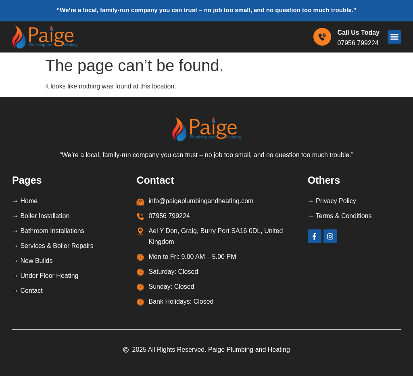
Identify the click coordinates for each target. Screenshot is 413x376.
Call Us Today (358, 32)
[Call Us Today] (322, 37)
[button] (394, 37)
